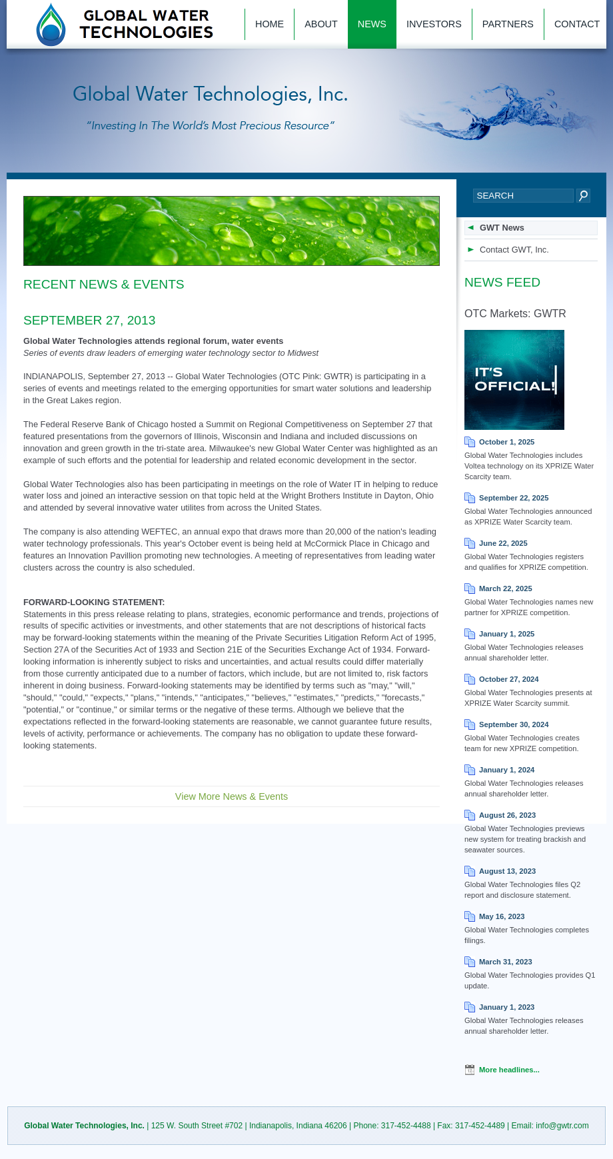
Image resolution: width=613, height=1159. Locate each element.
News (372, 24)
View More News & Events (231, 796)
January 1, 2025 (506, 634)
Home (269, 24)
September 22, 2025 (513, 498)
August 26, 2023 (507, 815)
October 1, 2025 (506, 442)
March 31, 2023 (505, 962)
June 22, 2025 (503, 543)
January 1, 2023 (506, 1007)
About (321, 24)
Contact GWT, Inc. (514, 250)
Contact (577, 24)
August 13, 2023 (507, 871)
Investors (434, 24)
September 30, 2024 (513, 724)
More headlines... (509, 1070)
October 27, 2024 (509, 679)
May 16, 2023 (501, 916)
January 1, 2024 (506, 770)
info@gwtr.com (562, 1125)
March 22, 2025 (505, 588)
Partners (508, 24)
